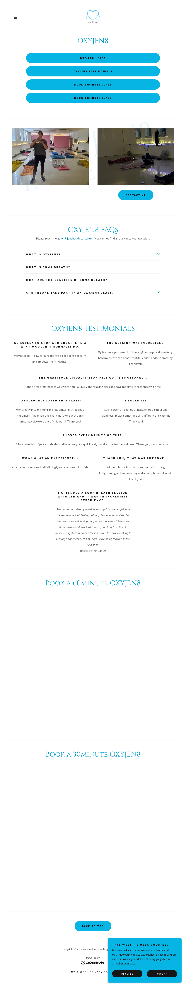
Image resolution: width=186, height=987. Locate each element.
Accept (162, 973)
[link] (93, 17)
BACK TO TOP (93, 926)
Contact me (136, 195)
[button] (24, 17)
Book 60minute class (93, 84)
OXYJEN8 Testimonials (93, 71)
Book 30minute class (93, 98)
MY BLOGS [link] (79, 972)
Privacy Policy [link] (102, 972)
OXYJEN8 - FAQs (93, 58)
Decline (127, 973)
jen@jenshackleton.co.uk (76, 238)
